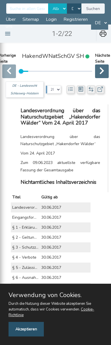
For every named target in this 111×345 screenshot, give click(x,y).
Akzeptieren (26, 329)
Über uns (11, 22)
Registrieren (75, 19)
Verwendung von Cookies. (45, 295)
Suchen (93, 8)
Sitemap (30, 19)
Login (51, 19)
